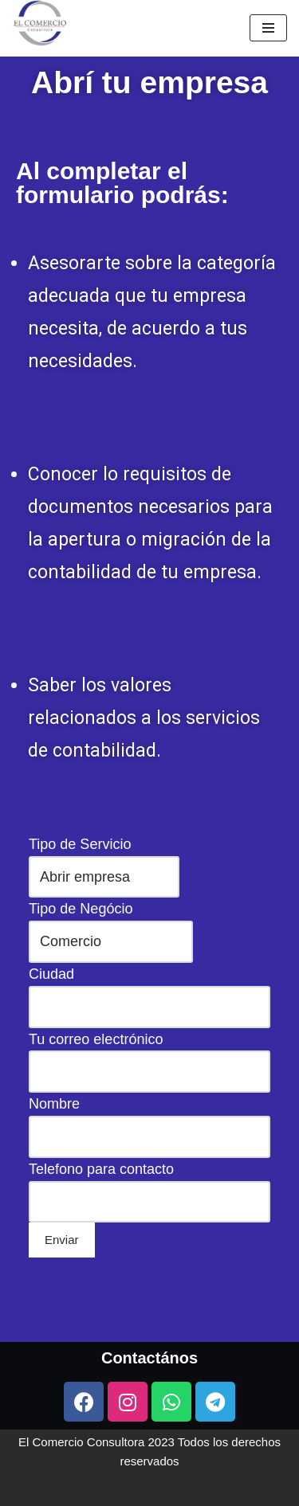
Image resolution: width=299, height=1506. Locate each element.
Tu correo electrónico (149, 1152)
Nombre (149, 1180)
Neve (26, 1489)
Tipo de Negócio (149, 1095)
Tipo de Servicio (149, 1067)
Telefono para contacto (149, 1209)
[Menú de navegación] (268, 27)
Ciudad (149, 1123)
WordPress (183, 1489)
